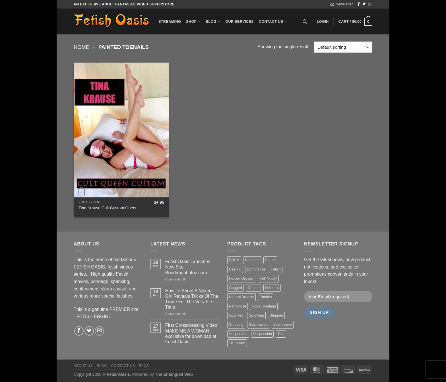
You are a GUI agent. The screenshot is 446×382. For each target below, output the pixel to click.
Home (81, 47)
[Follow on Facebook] (358, 4)
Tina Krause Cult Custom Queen (108, 208)
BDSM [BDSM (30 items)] (234, 260)
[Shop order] (343, 47)
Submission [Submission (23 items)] (258, 324)
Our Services (239, 21)
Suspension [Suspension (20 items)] (262, 334)
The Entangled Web (174, 374)
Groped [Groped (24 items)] (253, 288)
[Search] (305, 21)
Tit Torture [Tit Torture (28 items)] (237, 343)
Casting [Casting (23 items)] (235, 269)
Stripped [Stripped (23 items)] (276, 315)
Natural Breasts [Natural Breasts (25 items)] (241, 297)
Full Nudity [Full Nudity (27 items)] (268, 278)
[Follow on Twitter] (364, 4)
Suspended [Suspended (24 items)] (238, 334)
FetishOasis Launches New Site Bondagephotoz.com (187, 267)
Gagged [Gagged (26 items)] (235, 288)
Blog (213, 21)
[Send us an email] (369, 4)
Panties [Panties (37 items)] (266, 297)
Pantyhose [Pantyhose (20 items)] (237, 306)
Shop (193, 21)
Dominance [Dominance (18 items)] (256, 269)
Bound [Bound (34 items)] (270, 260)
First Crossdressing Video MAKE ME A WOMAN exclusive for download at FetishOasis (191, 333)
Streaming (169, 21)
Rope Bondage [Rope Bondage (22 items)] (264, 306)
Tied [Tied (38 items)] (281, 334)
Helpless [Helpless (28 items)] (272, 288)
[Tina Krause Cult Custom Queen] (121, 130)
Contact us (273, 21)
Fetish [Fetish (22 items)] (276, 269)
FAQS (144, 366)
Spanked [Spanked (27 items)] (236, 315)
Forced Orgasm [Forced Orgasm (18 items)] (241, 278)
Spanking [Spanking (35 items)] (256, 315)
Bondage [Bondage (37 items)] (252, 260)
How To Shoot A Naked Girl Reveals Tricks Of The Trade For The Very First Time (191, 299)
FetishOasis (118, 374)
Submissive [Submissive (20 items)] (282, 324)
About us (83, 366)
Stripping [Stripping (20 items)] (236, 324)
